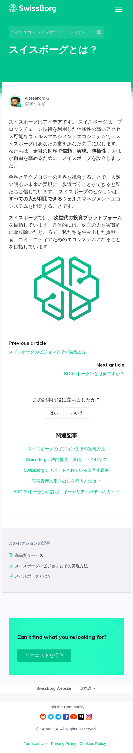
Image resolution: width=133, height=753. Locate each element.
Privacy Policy (63, 743)
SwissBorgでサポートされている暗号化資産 (66, 470)
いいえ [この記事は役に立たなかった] (77, 413)
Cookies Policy (92, 743)
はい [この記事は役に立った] (53, 413)
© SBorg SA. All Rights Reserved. (66, 729)
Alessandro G (37, 98)
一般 (97, 32)
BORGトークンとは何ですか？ (94, 373)
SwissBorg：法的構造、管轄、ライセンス (66, 459)
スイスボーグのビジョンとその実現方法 (48, 352)
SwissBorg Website (53, 688)
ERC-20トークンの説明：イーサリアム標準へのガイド (67, 492)
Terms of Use (36, 743)
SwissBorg (21, 32)
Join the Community (67, 707)
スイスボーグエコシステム (62, 32)
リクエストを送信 (44, 655)
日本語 (88, 688)
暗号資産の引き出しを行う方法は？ (66, 481)
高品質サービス (29, 555)
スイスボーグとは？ (33, 576)
